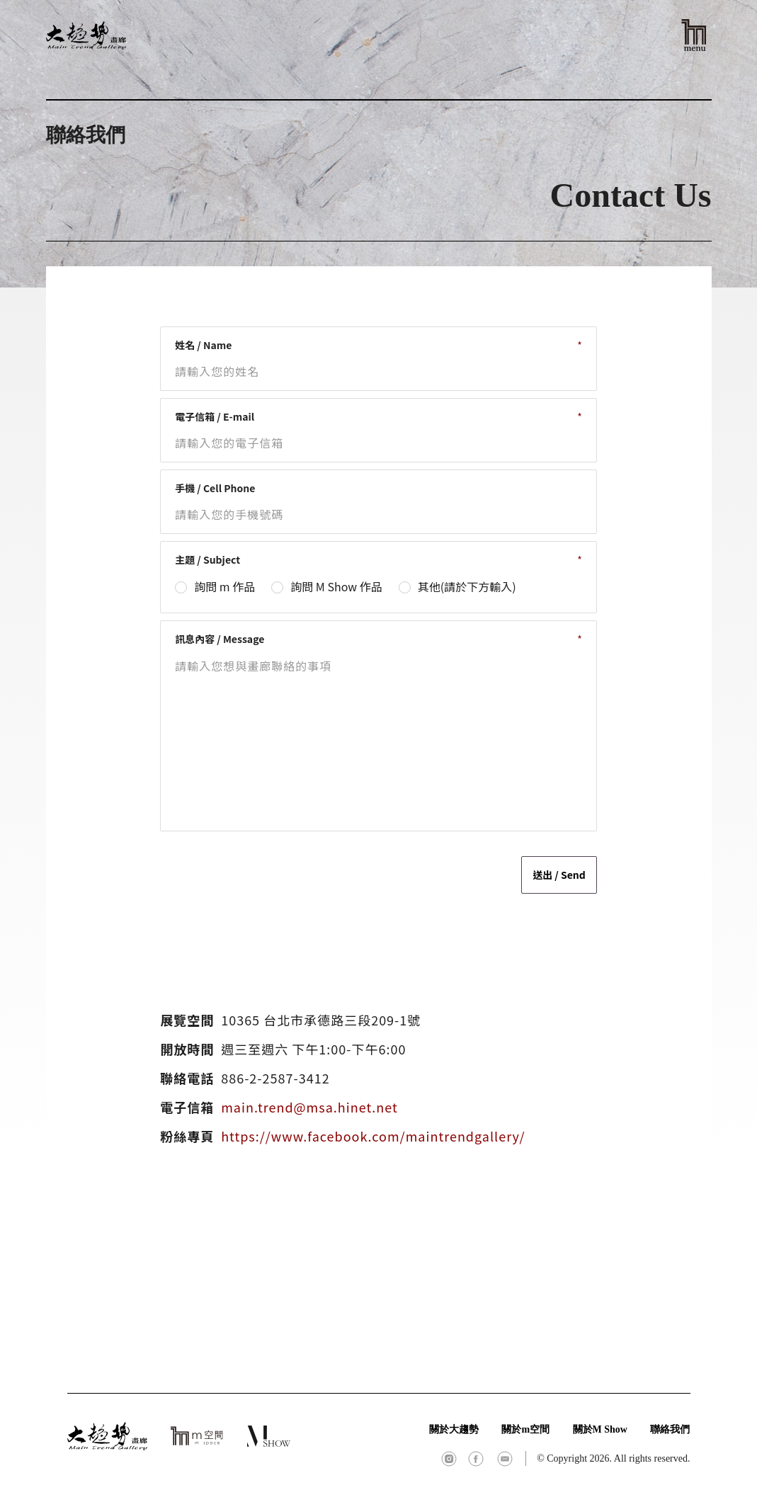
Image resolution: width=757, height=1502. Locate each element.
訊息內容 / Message (219, 639)
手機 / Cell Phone (215, 488)
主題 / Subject (207, 559)
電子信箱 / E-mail (214, 416)
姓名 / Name (203, 345)
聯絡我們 (670, 1429)
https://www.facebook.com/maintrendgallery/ (373, 1136)
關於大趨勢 (454, 1429)
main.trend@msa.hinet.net (309, 1107)
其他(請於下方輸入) (467, 586)
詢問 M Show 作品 (336, 586)
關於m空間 (525, 1429)
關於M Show (600, 1429)
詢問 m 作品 (224, 586)
